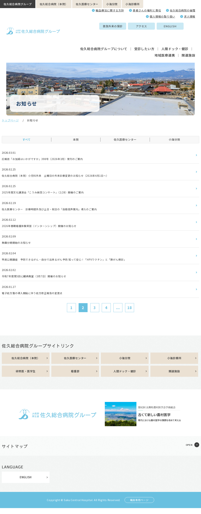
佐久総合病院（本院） (54, 4)
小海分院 (112, 4)
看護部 (75, 377)
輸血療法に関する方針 (110, 10)
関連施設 (188, 42)
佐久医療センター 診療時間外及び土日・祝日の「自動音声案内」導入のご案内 (56, 211)
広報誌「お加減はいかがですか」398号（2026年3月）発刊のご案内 (48, 159)
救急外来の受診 (85, 26)
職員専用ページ (139, 506)
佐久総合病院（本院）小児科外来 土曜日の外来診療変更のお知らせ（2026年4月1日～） (63, 176)
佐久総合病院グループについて (103, 35)
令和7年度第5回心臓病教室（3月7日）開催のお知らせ (38, 280)
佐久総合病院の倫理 (182, 10)
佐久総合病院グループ (18, 4)
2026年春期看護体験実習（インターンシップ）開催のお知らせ (44, 228)
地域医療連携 (165, 42)
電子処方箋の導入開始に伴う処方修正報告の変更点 (36, 298)
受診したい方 (144, 35)
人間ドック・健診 (174, 35)
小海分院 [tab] (174, 139)
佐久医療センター (87, 4)
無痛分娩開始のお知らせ (18, 246)
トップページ (10, 120)
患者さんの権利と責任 (147, 10)
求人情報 (189, 16)
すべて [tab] (26, 139)
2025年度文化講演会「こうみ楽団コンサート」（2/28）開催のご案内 (48, 194)
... (118, 312)
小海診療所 (132, 4)
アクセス (113, 26)
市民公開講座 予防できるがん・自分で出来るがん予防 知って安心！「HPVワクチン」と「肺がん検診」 (73, 263)
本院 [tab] (76, 139)
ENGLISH (142, 26)
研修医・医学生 (26, 377)
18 (129, 312)
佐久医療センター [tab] (125, 139)
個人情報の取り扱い (162, 16)
